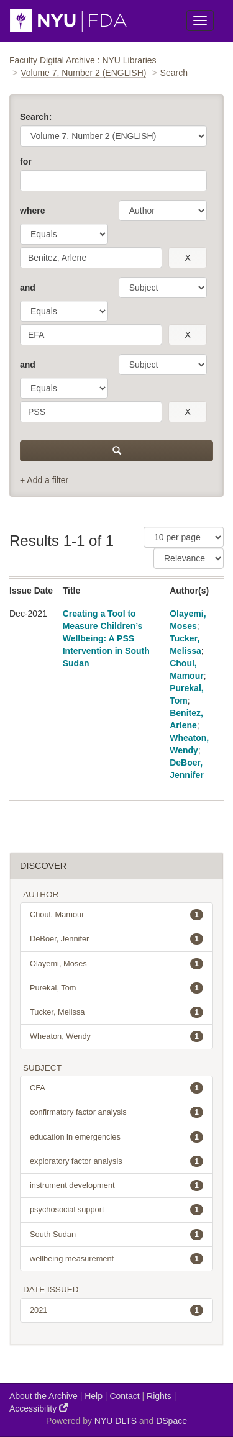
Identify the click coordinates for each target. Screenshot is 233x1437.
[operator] (64, 234)
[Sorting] (188, 558)
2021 (116, 1310)
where (32, 210)
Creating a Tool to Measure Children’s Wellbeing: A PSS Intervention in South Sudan (106, 638)
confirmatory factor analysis (116, 1112)
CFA (116, 1088)
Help (94, 1396)
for (26, 161)
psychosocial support (116, 1209)
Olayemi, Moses (116, 963)
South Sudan (116, 1234)
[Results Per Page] (184, 537)
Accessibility (38, 1408)
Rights (159, 1396)
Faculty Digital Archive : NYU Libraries (83, 60)
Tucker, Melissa (116, 1012)
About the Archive (43, 1396)
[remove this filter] (187, 257)
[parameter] (163, 210)
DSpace (171, 1421)
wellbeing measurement (116, 1258)
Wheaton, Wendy (116, 1036)
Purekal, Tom (116, 988)
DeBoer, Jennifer (116, 939)
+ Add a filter (44, 480)
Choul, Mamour (116, 914)
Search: (36, 117)
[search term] (91, 257)
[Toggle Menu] (200, 20)
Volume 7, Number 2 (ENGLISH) (83, 73)
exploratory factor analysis (116, 1161)
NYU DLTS (115, 1421)
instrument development (116, 1185)
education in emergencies (116, 1137)
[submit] (116, 450)
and (27, 287)
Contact (124, 1396)
